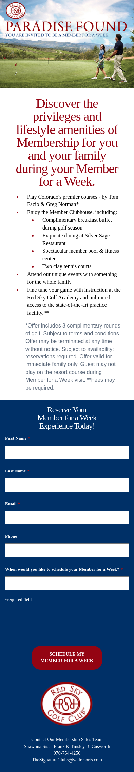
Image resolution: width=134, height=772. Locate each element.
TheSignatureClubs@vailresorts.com (67, 760)
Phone (11, 536)
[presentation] (56, 622)
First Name (17, 438)
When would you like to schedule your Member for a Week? (64, 569)
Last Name (17, 470)
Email (12, 503)
